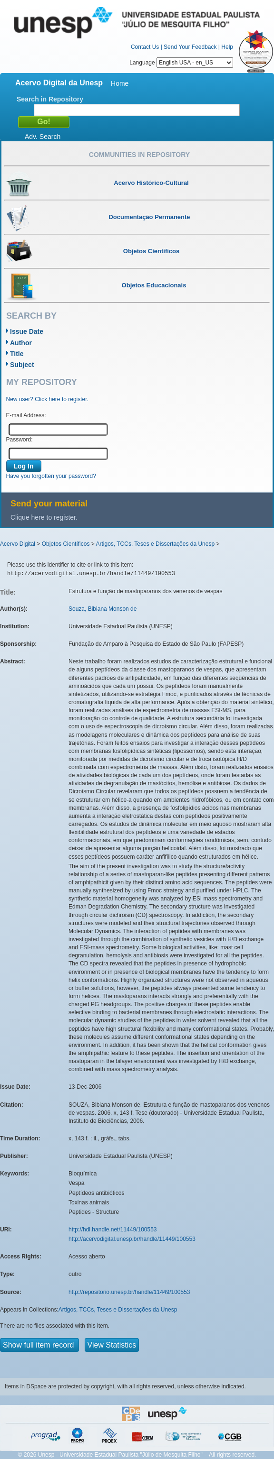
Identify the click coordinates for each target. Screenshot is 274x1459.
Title (17, 354)
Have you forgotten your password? (51, 476)
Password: (19, 439)
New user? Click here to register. (47, 399)
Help (227, 47)
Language (181, 62)
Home (119, 83)
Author (21, 343)
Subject (22, 364)
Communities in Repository (139, 154)
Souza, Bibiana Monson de (102, 609)
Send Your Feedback (190, 47)
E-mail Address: (26, 415)
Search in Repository (50, 99)
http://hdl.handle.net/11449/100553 (112, 1229)
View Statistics (112, 1345)
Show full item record (39, 1345)
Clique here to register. (44, 517)
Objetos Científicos (66, 544)
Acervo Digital (17, 544)
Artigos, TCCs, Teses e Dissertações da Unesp (155, 544)
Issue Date (26, 331)
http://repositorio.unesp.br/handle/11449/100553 (129, 1292)
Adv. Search (42, 136)
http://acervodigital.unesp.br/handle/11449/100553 (132, 1239)
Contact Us (145, 47)
